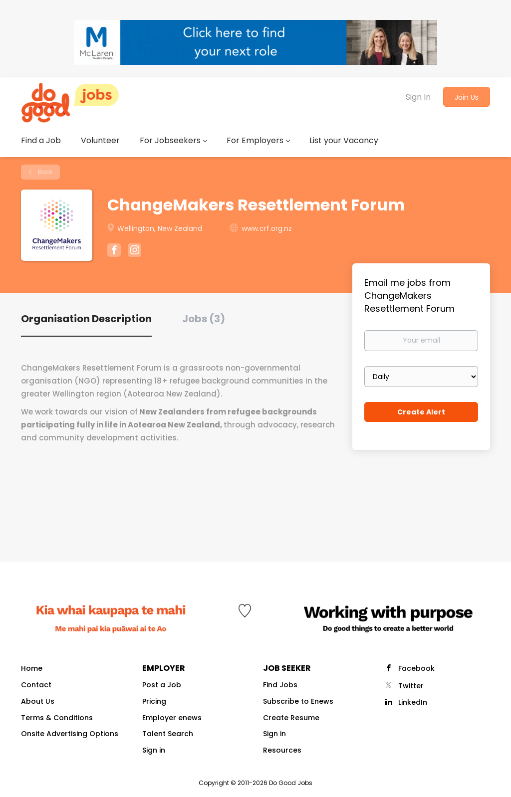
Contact (36, 685)
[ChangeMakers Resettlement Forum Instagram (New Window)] (134, 251)
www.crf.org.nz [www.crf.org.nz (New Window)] (267, 228)
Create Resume (291, 718)
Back (44, 172)
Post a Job (161, 685)
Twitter (411, 686)
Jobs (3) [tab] (203, 319)
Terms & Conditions (57, 718)
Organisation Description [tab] (86, 319)
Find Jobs (280, 685)
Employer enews (172, 718)
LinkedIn (412, 702)
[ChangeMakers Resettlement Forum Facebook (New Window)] (114, 251)
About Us (37, 701)
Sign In (418, 97)
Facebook (416, 668)
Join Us (467, 97)
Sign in (153, 750)
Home (31, 668)
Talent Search (167, 734)
